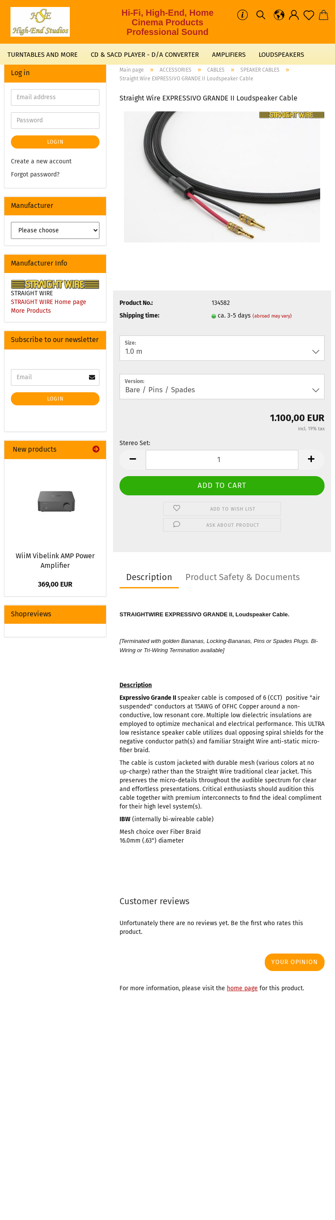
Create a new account (41, 161)
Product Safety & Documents (242, 577)
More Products (31, 311)
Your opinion (294, 962)
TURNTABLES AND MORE (42, 55)
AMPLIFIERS (229, 55)
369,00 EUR (55, 584)
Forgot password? (35, 174)
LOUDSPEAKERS (281, 55)
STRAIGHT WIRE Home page (48, 302)
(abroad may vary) (272, 316)
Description (149, 577)
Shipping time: (139, 315)
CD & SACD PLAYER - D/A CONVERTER (145, 55)
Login (55, 142)
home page (242, 988)
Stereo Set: (135, 443)
